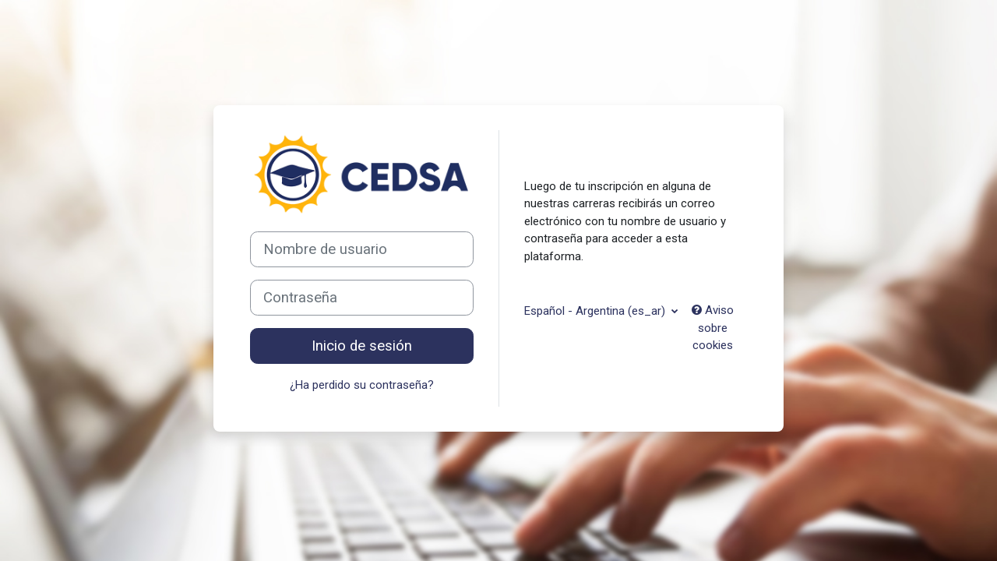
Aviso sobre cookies (713, 327)
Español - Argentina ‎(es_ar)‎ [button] (596, 311)
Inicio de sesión (362, 346)
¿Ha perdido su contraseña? (362, 385)
